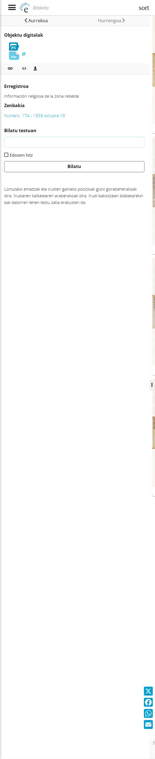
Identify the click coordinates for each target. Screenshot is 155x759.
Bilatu (74, 166)
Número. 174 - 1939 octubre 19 (34, 115)
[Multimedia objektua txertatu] (24, 68)
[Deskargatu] (35, 68)
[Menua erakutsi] (11, 7)
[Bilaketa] (83, 8)
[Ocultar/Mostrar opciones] (149, 385)
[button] (35, 20)
